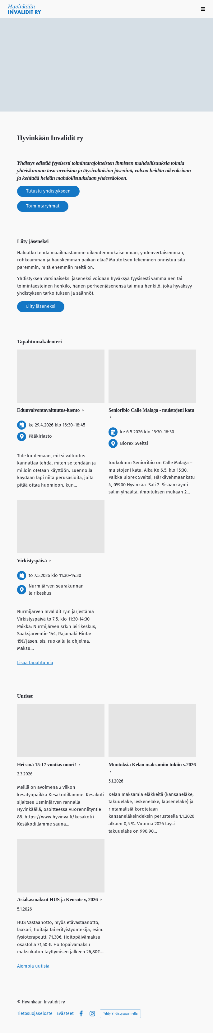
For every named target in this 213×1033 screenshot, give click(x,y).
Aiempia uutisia (33, 966)
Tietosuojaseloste (35, 1014)
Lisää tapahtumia (35, 662)
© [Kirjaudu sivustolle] (19, 1002)
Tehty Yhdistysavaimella (120, 1014)
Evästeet (65, 1014)
